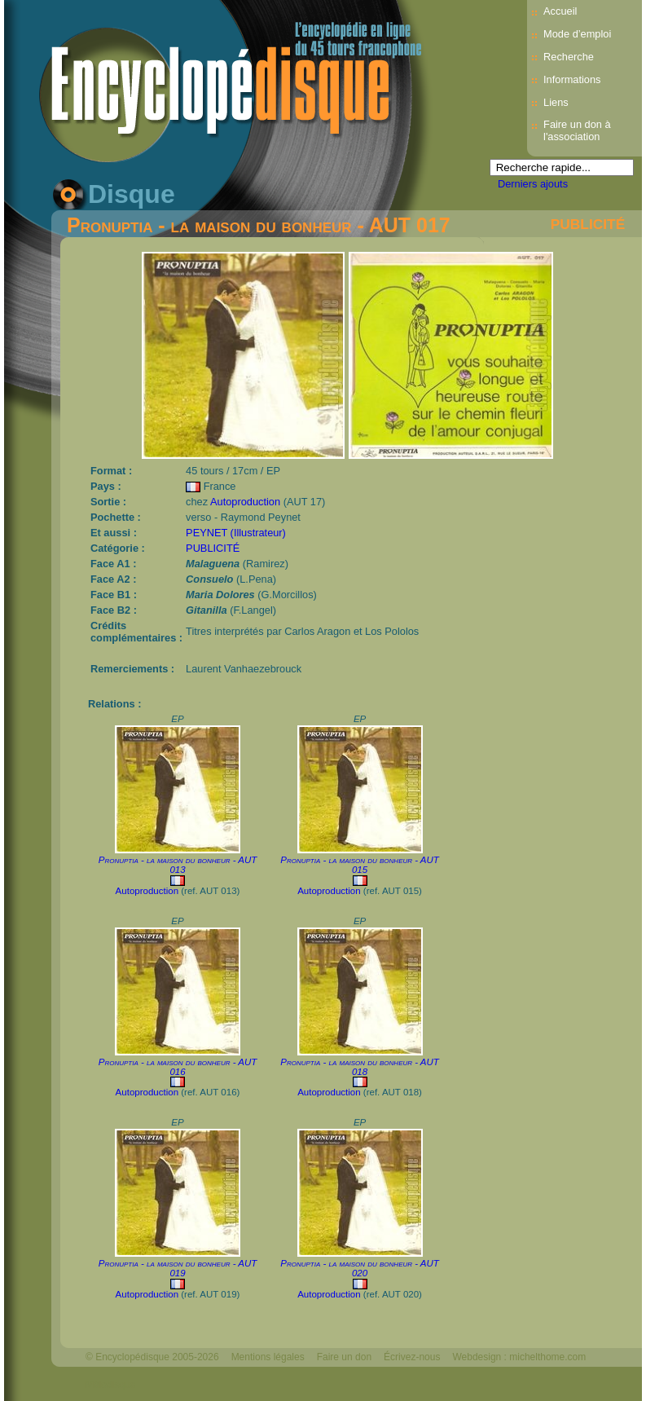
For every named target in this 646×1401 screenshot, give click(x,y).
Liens (556, 102)
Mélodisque (110, 1384)
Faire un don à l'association (577, 130)
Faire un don (344, 1357)
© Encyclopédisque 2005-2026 (152, 1357)
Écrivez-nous (412, 1357)
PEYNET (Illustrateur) (236, 532)
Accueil (560, 11)
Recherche (568, 57)
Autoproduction (245, 502)
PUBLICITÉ (588, 224)
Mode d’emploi (577, 34)
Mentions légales (268, 1357)
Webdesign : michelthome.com (519, 1357)
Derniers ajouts (533, 184)
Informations (571, 79)
